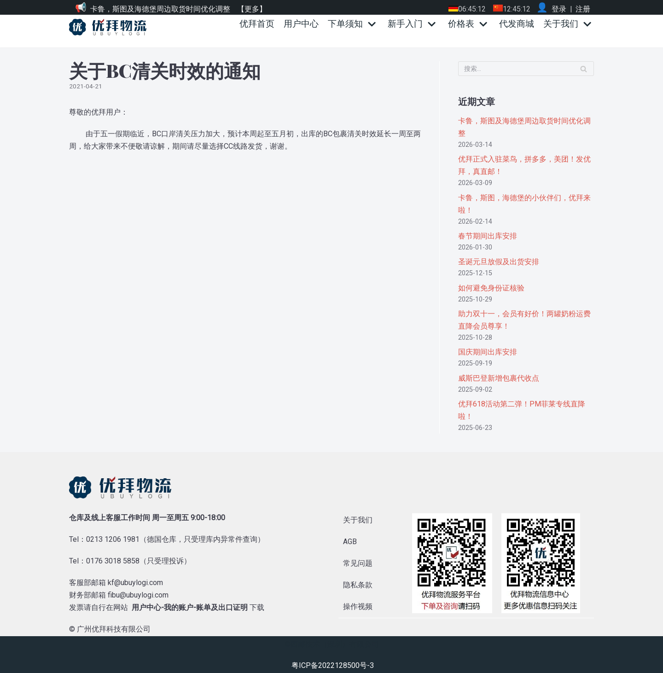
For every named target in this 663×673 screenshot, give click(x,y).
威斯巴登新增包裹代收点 (498, 376)
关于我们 (357, 518)
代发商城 (516, 24)
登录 (559, 9)
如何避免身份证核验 (491, 286)
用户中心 (301, 24)
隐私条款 (357, 583)
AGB (350, 540)
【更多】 (252, 9)
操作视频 (357, 605)
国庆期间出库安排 (487, 351)
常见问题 (357, 561)
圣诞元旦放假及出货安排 (498, 260)
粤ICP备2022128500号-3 (332, 664)
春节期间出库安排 (487, 235)
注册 (583, 9)
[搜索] (526, 68)
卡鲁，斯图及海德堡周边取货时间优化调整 (160, 9)
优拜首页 (256, 24)
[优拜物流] (110, 27)
